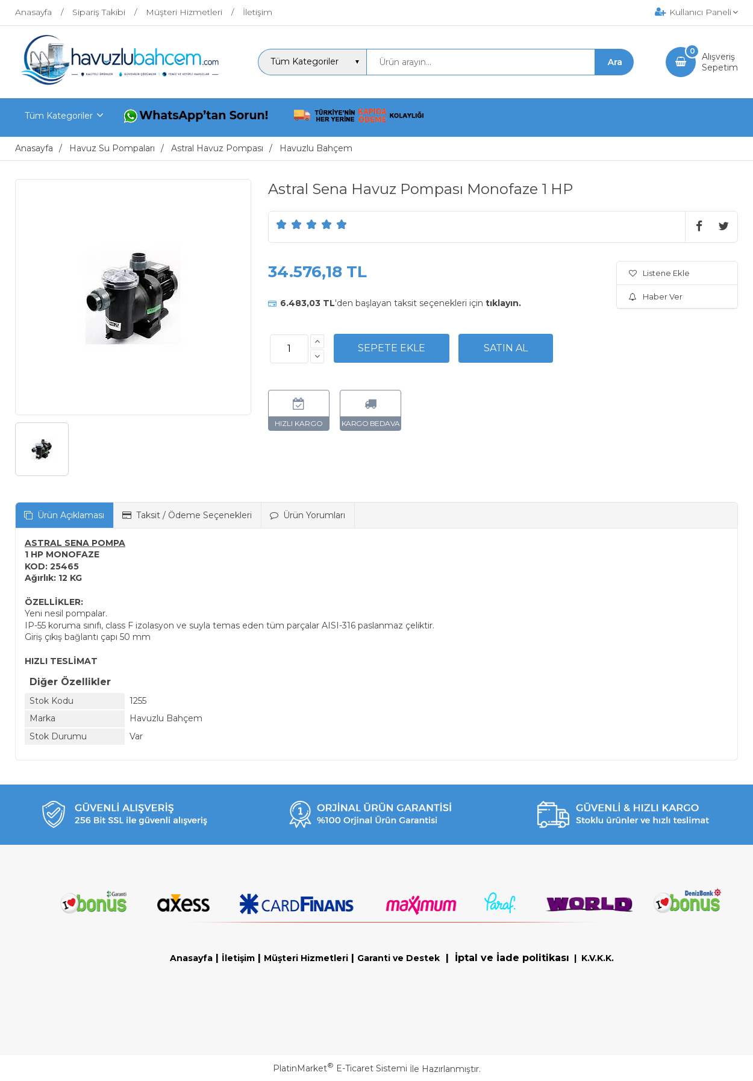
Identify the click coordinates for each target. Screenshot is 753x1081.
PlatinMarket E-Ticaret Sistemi (340, 1068)
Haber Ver (656, 296)
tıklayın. (503, 303)
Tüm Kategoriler (59, 115)
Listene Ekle (659, 273)
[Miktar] (289, 348)
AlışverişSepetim (720, 62)
